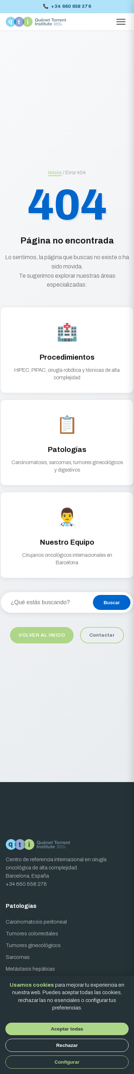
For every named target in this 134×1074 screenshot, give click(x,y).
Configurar (67, 1062)
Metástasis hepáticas (30, 969)
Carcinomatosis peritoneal (36, 922)
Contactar (102, 635)
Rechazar (67, 1045)
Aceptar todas (67, 1029)
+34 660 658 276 (67, 6)
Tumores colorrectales (32, 933)
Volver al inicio (42, 635)
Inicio (55, 172)
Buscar (112, 602)
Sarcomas (18, 957)
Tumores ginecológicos (33, 945)
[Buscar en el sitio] (46, 602)
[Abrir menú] (121, 21)
